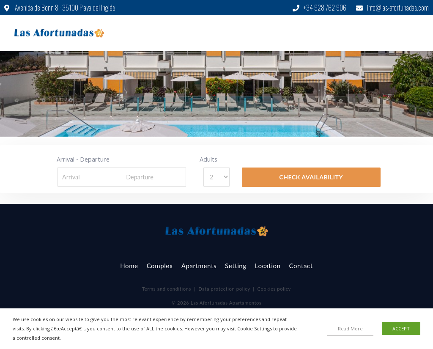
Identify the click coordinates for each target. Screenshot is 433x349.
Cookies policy (274, 288)
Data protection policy (224, 288)
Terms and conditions (166, 288)
